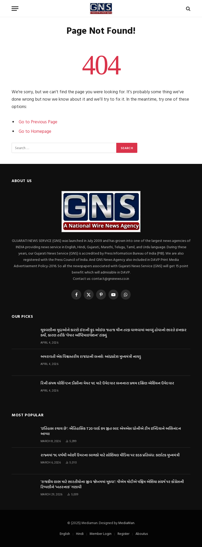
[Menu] (15, 8)
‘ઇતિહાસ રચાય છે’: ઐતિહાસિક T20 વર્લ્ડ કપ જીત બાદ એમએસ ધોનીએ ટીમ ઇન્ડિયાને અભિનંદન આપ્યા (111, 431)
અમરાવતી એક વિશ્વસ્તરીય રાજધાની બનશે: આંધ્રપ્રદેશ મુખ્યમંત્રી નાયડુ (91, 356)
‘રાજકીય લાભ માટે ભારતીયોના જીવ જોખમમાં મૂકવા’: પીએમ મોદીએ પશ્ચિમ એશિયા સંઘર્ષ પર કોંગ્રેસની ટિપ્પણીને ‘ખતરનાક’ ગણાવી (112, 484)
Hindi (80, 533)
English (65, 533)
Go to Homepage (35, 131)
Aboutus (141, 533)
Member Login (101, 533)
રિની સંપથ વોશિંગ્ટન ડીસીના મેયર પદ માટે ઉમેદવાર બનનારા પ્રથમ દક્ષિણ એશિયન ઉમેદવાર (107, 383)
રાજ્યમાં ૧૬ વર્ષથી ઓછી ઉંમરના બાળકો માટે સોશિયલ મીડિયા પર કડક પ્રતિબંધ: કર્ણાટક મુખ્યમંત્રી (110, 455)
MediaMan (126, 522)
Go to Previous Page (38, 121)
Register (123, 533)
